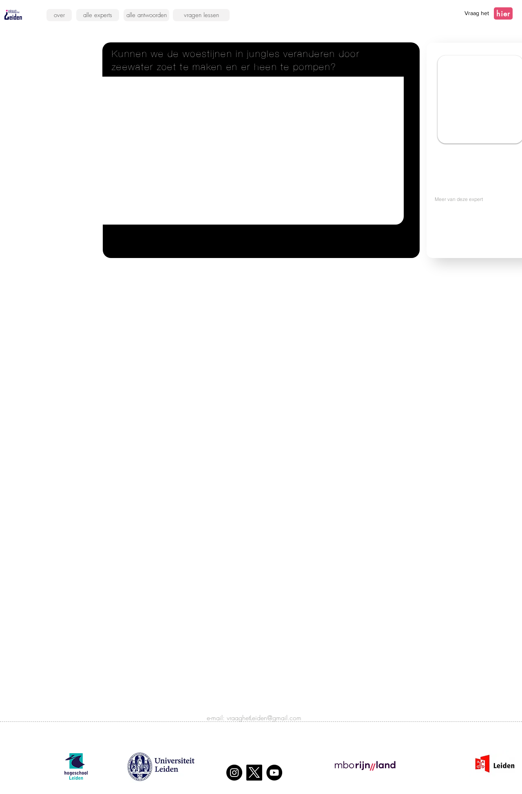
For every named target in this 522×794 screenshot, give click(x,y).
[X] (254, 773)
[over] (59, 15)
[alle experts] (97, 15)
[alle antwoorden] (146, 15)
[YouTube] (274, 773)
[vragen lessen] (201, 15)
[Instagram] (234, 773)
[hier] (503, 13)
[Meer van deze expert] (476, 199)
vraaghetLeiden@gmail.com (264, 717)
